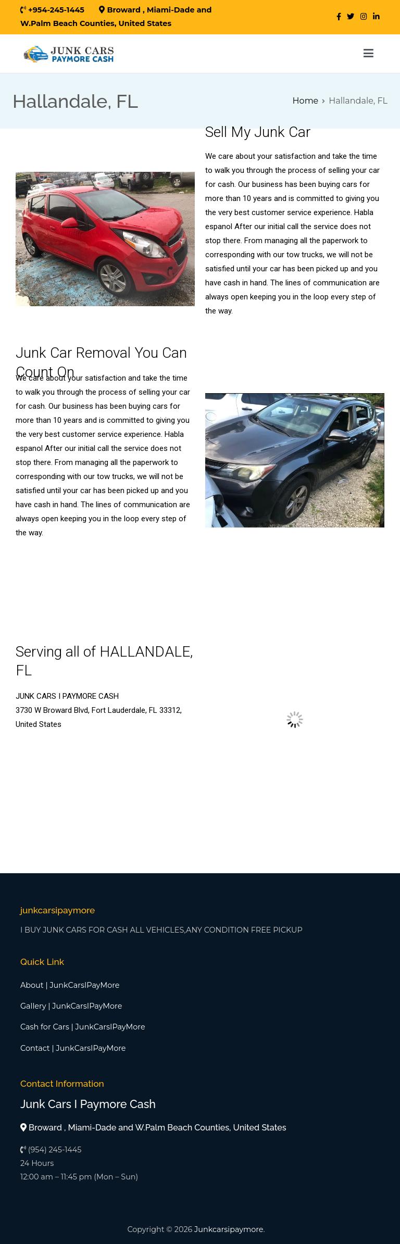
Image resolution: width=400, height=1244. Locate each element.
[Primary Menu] (368, 53)
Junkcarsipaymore (228, 1229)
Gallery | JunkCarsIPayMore (71, 1006)
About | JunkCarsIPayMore (69, 985)
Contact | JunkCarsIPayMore (73, 1048)
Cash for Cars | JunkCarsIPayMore (82, 1027)
